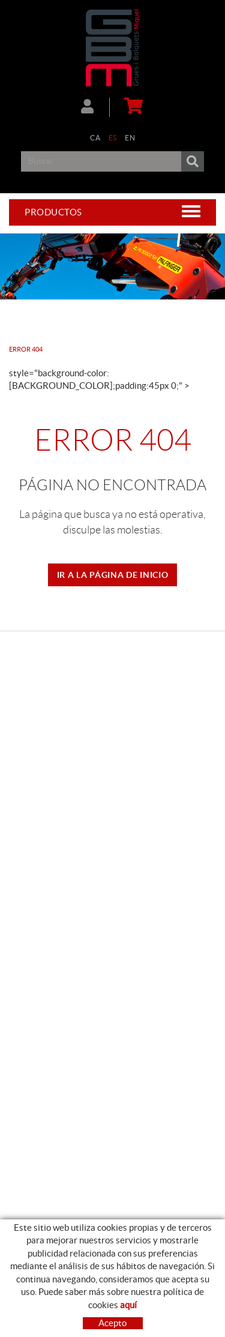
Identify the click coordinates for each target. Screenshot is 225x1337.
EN (130, 138)
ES (113, 138)
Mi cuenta (87, 106)
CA (95, 138)
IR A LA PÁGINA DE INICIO (113, 575)
